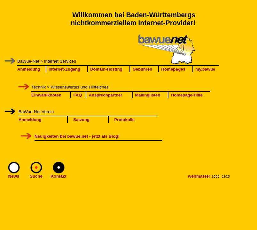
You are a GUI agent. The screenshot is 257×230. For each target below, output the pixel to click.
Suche (36, 176)
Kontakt (58, 176)
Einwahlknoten (46, 95)
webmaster (199, 176)
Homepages (173, 69)
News (13, 176)
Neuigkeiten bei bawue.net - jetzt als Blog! (77, 136)
